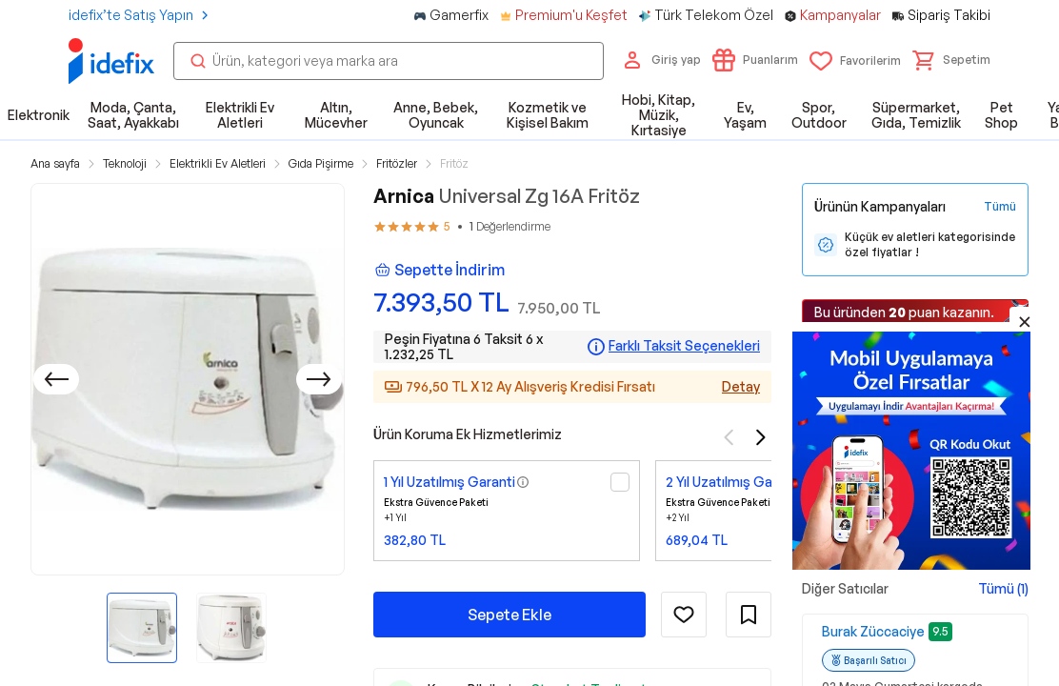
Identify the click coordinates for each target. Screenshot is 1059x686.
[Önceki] (56, 379)
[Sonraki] (319, 379)
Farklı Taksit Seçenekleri (684, 345)
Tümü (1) (1003, 588)
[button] (951, 60)
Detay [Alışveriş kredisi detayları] (741, 386)
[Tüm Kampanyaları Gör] (1000, 206)
